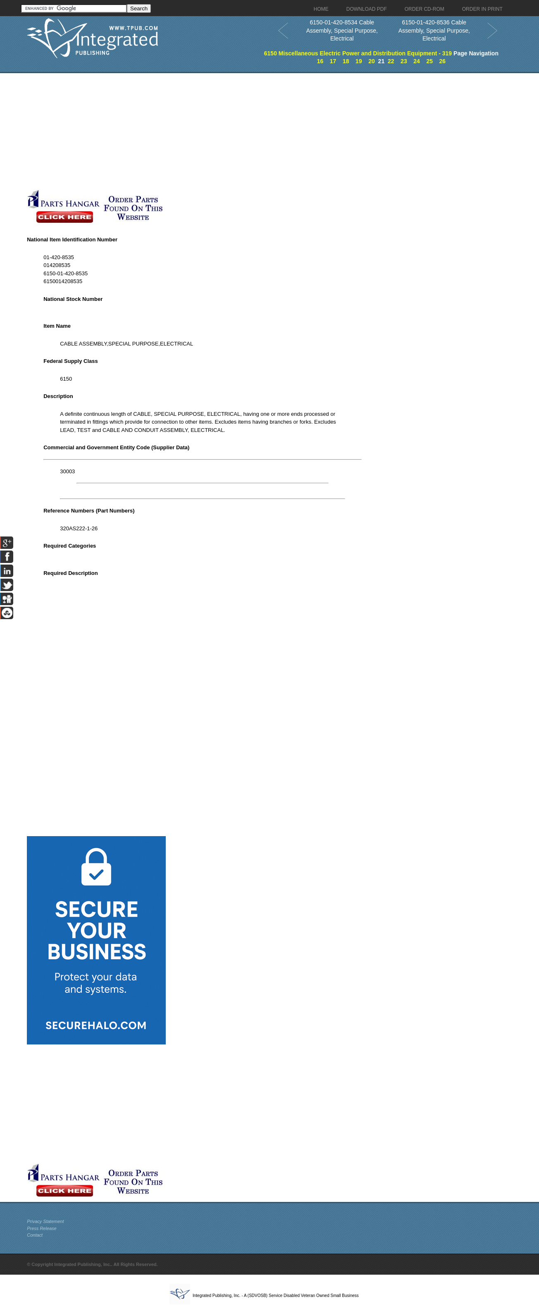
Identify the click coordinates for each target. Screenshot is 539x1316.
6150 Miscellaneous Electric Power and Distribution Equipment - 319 (358, 53)
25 (429, 61)
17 (333, 61)
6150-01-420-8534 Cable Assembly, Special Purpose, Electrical (342, 30)
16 (320, 61)
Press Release (42, 1228)
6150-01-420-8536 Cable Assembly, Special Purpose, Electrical (434, 30)
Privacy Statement (45, 1221)
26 (442, 61)
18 (346, 61)
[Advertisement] (202, 131)
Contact (35, 1235)
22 (391, 61)
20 (371, 61)
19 (358, 61)
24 (416, 61)
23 (404, 61)
